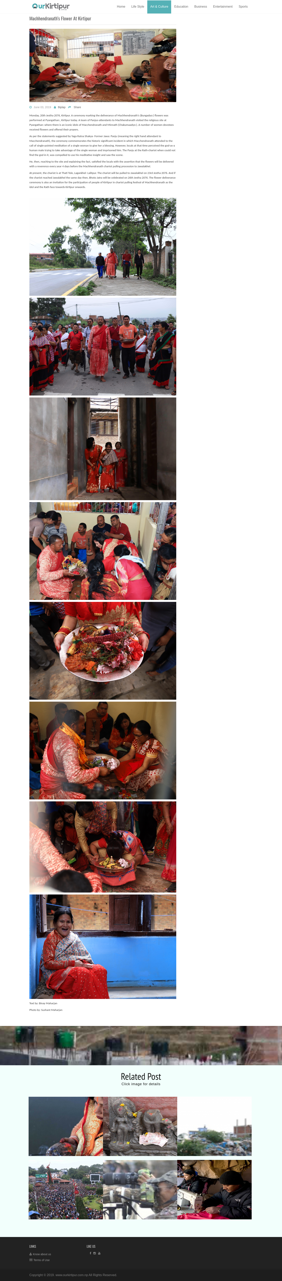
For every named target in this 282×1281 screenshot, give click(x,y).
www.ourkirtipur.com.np (72, 1275)
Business (200, 6)
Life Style (137, 6)
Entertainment (223, 6)
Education (181, 6)
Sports (243, 6)
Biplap (62, 107)
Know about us (42, 1254)
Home (121, 6)
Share (77, 107)
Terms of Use (41, 1260)
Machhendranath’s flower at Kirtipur (60, 18)
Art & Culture (159, 6)
